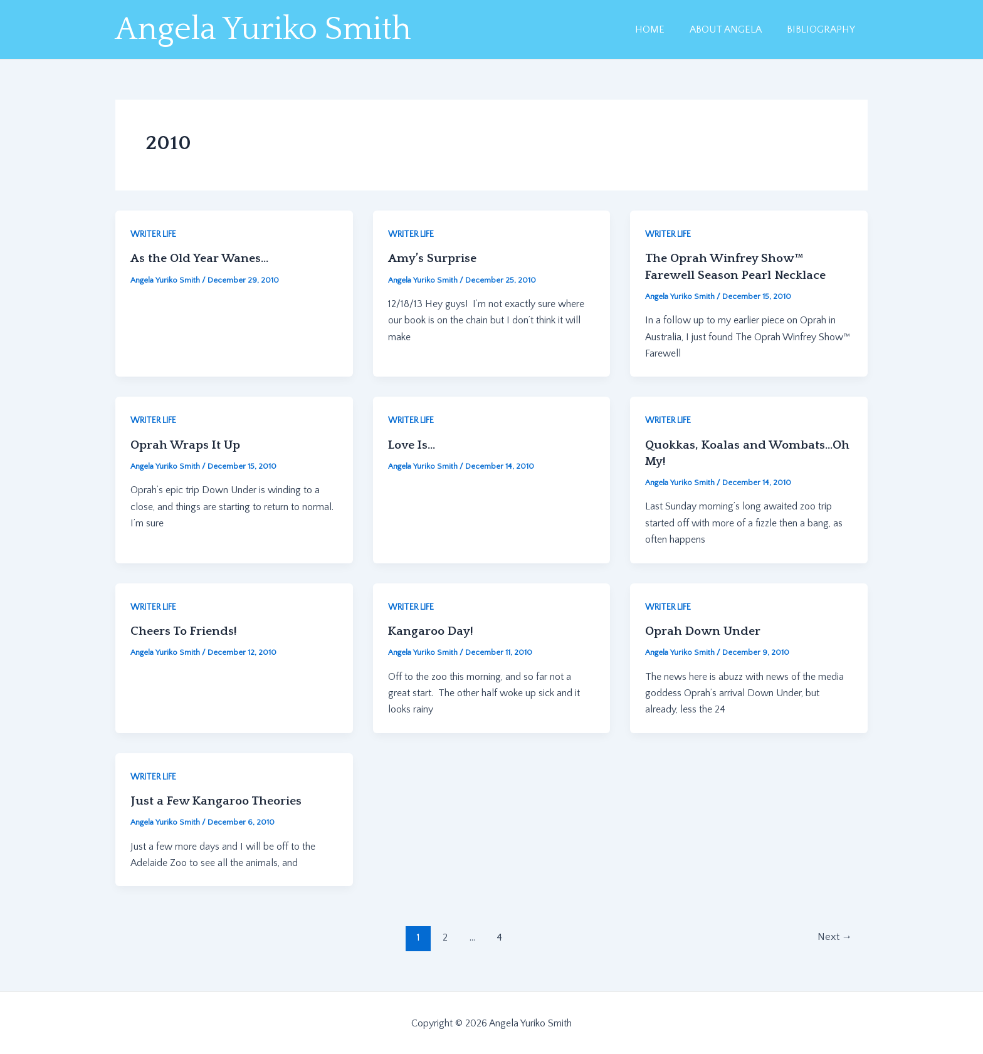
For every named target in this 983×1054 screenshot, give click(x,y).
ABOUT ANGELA (733, 29)
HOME (662, 29)
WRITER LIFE (153, 234)
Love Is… (413, 444)
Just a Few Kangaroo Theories (218, 800)
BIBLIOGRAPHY (823, 29)
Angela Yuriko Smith (263, 29)
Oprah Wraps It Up (187, 444)
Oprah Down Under (704, 630)
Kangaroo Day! (432, 630)
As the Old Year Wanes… (200, 258)
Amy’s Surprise (432, 258)
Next (833, 936)
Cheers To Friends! (184, 630)
